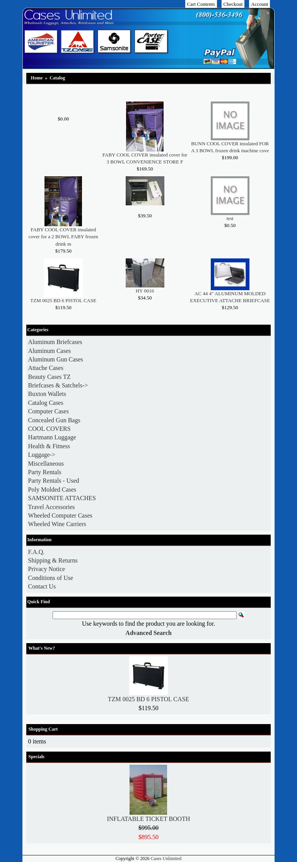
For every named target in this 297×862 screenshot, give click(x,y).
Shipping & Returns (53, 560)
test (230, 218)
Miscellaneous (46, 463)
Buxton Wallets (47, 394)
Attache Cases (45, 368)
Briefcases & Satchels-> (58, 385)
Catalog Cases (45, 402)
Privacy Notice (46, 569)
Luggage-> (41, 454)
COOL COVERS (49, 428)
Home (37, 78)
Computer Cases (48, 411)
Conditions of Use (50, 578)
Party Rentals (44, 472)
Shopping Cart (43, 729)
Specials (36, 756)
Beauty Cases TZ (49, 376)
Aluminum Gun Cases (55, 359)
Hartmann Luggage (52, 437)
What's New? (42, 648)
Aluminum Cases (49, 351)
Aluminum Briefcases (55, 342)
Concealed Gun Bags (54, 420)
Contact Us (42, 586)
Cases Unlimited (166, 858)
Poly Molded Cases (52, 489)
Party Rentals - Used (53, 480)
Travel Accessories (51, 507)
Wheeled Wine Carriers (57, 524)
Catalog (57, 78)
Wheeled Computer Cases (60, 515)
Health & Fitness (49, 446)
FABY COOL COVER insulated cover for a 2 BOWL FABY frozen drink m (63, 236)
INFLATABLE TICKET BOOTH (148, 819)
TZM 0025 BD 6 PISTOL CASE (63, 300)
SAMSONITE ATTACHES (62, 498)
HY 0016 (145, 291)
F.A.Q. (36, 552)
